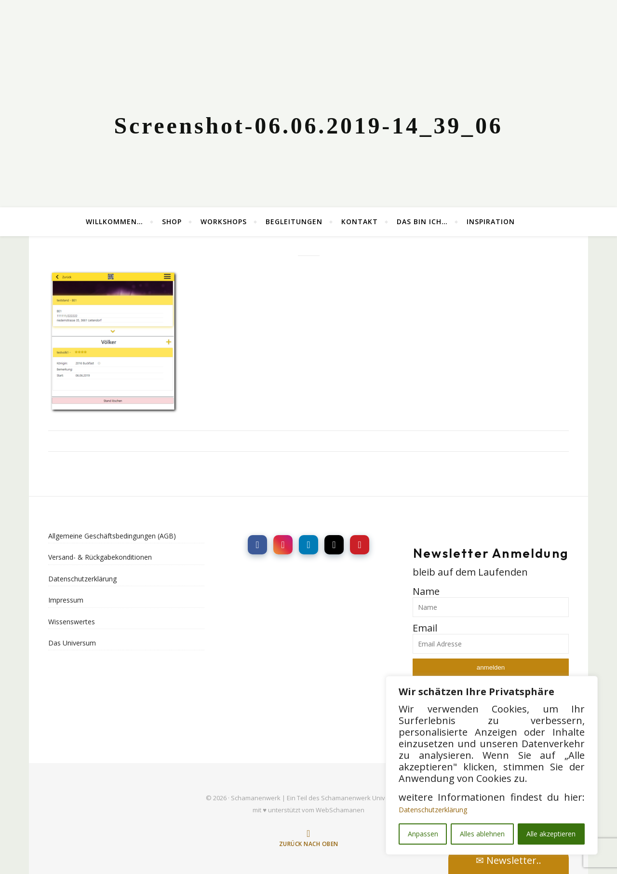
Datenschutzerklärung (433, 809)
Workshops (224, 221)
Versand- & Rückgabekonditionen (100, 557)
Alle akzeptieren (551, 833)
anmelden (491, 667)
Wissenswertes (71, 621)
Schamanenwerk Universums (364, 797)
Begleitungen (294, 221)
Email (425, 628)
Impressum (65, 600)
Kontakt (359, 221)
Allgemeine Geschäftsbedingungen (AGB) (112, 535)
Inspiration (491, 221)
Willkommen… (114, 221)
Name (426, 591)
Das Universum (72, 642)
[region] (492, 765)
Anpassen (423, 833)
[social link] (257, 544)
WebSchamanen (340, 810)
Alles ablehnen (482, 833)
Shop (172, 221)
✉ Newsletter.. (508, 860)
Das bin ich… (422, 221)
